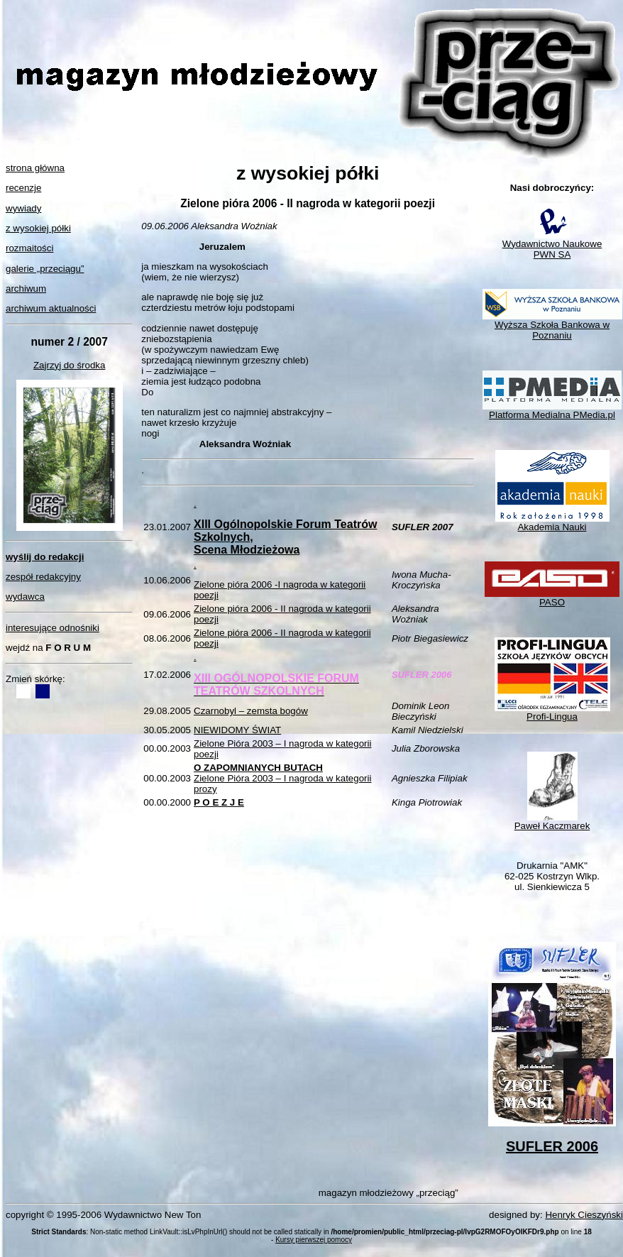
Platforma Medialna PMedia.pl (552, 410)
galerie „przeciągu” (45, 268)
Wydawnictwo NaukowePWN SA (552, 245)
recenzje (23, 187)
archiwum (26, 288)
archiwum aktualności (51, 308)
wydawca (25, 596)
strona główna (35, 168)
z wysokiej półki (38, 228)
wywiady (23, 208)
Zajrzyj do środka (69, 365)
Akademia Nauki (552, 522)
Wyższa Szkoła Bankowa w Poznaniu (552, 326)
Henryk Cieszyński (584, 1214)
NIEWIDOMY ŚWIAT (237, 730)
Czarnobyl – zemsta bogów (251, 711)
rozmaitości (29, 248)
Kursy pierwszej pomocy (313, 1240)
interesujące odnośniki (52, 627)
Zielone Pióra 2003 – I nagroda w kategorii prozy (282, 778)
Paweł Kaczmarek (552, 821)
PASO (552, 598)
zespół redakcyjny (43, 576)
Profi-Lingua (552, 712)
